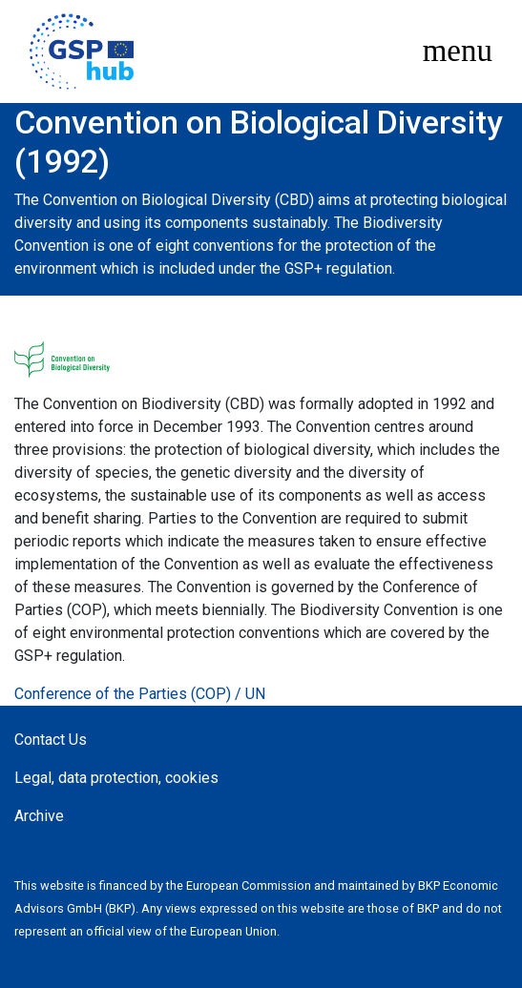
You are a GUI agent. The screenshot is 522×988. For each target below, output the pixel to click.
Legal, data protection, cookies (116, 778)
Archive (39, 816)
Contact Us (50, 740)
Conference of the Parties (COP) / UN (139, 694)
